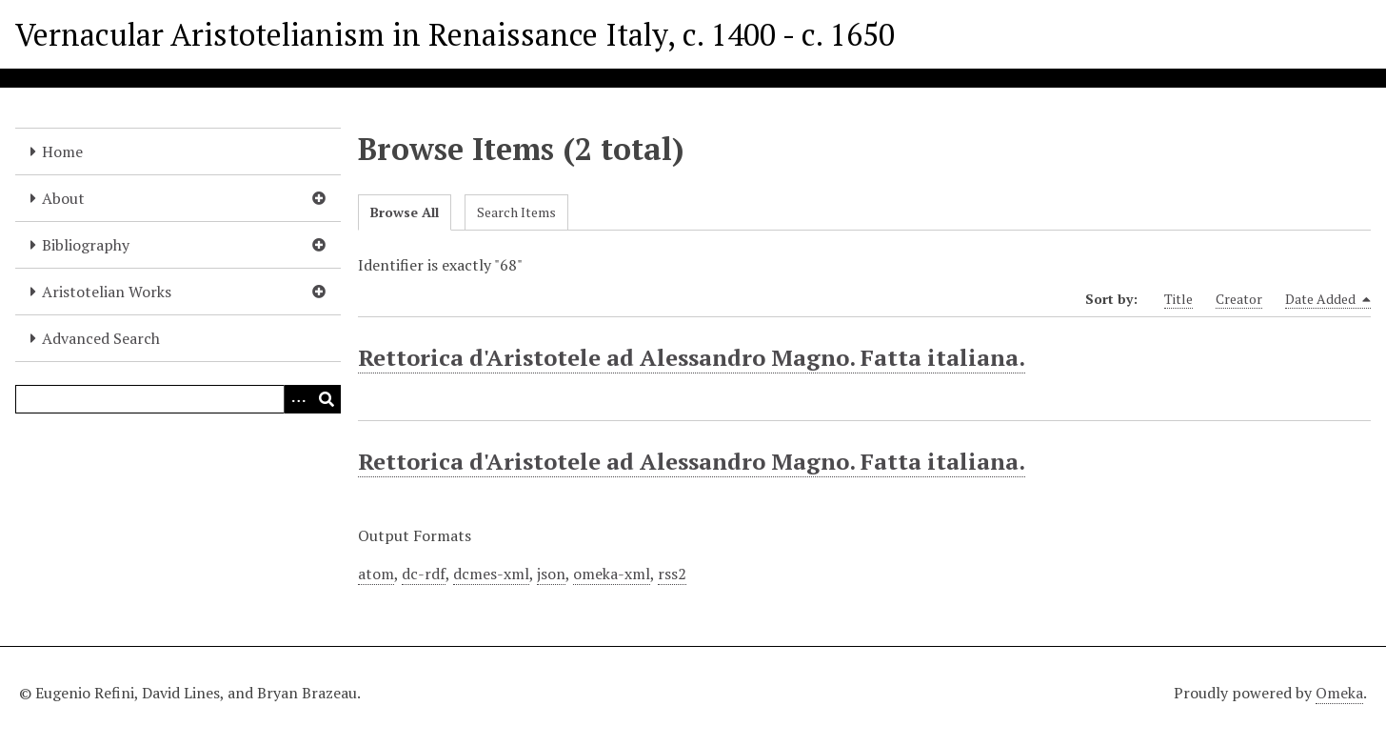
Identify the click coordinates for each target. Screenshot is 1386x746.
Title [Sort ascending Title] (1178, 299)
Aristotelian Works (106, 291)
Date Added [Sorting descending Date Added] (1328, 299)
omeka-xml (611, 573)
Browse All (404, 212)
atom (376, 573)
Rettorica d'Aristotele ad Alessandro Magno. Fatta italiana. (691, 357)
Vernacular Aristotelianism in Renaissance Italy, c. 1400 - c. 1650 (455, 34)
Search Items (516, 212)
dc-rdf (424, 573)
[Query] (178, 399)
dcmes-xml (491, 573)
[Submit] (326, 399)
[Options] (298, 399)
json (551, 573)
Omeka (1339, 692)
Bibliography (85, 244)
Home (62, 151)
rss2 (672, 573)
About (63, 198)
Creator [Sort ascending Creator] (1239, 299)
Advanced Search (101, 338)
